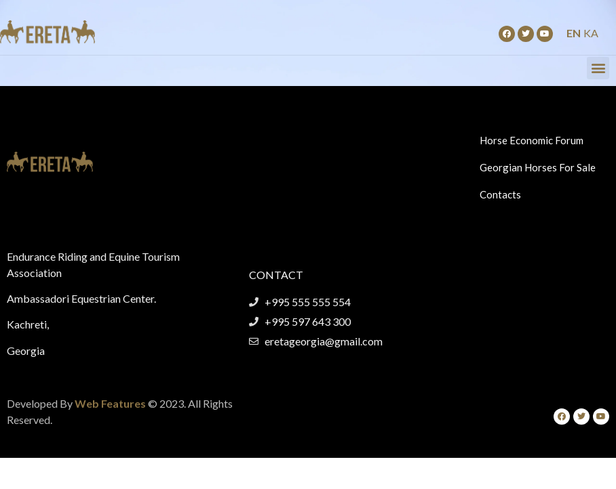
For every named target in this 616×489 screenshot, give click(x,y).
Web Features (110, 403)
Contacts (500, 194)
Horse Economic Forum (531, 140)
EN (573, 32)
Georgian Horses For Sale (538, 167)
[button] (598, 68)
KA (590, 32)
